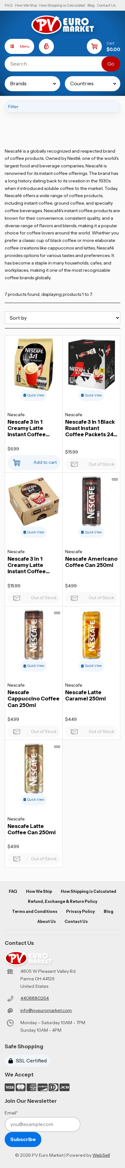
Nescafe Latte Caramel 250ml (85, 695)
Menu (17, 46)
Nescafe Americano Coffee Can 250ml (91, 562)
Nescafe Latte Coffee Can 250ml (32, 829)
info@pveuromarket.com (46, 1010)
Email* (11, 1113)
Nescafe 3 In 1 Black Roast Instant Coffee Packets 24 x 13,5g (91, 428)
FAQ (9, 5)
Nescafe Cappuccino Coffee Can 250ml (34, 698)
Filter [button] (13, 106)
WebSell (101, 1155)
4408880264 (34, 998)
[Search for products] (58, 63)
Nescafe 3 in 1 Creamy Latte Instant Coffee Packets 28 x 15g (29, 565)
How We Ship (26, 5)
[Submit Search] (111, 63)
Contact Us (106, 5)
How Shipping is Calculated (62, 5)
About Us (46, 921)
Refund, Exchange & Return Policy (62, 901)
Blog (91, 5)
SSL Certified (27, 1060)
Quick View (33, 395)
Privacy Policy (80, 911)
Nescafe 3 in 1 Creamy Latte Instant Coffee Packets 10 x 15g (28, 428)
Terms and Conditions (34, 911)
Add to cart (34, 460)
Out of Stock (91, 462)
